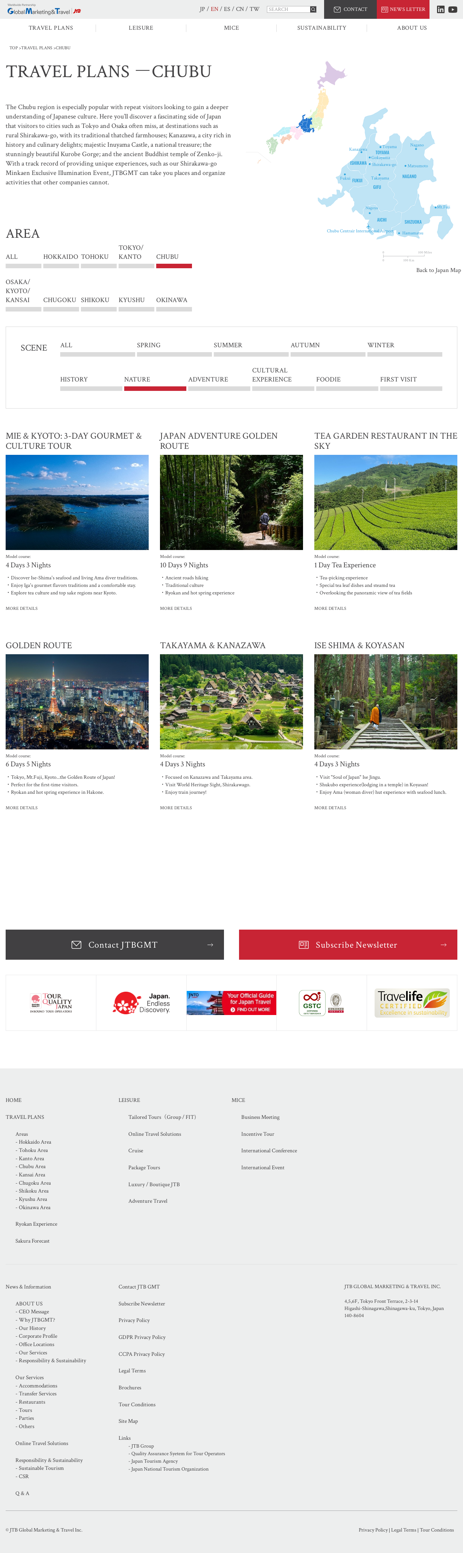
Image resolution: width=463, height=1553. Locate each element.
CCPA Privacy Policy (142, 1354)
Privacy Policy (134, 1320)
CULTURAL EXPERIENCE (272, 375)
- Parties (24, 1418)
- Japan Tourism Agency (153, 1461)
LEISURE (141, 28)
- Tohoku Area (31, 1150)
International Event (263, 1167)
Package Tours (144, 1167)
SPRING (149, 346)
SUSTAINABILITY (322, 28)
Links (125, 1438)
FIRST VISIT (398, 379)
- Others (24, 1426)
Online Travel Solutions (154, 1134)
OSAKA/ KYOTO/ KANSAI (18, 291)
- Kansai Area (30, 1174)
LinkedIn (441, 9)
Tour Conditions (137, 1404)
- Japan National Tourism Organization (168, 1469)
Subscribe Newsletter (357, 945)
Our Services (29, 1377)
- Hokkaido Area (33, 1142)
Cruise (135, 1150)
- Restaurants (30, 1402)
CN (240, 9)
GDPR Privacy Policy (142, 1337)
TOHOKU (95, 257)
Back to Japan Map (438, 270)
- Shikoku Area (32, 1190)
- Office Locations (34, 1344)
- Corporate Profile (36, 1336)
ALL (12, 257)
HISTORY (74, 379)
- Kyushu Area (31, 1199)
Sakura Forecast (32, 1241)
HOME (13, 1100)
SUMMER (228, 346)
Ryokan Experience (36, 1224)
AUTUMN (305, 346)
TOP (13, 48)
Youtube (452, 9)
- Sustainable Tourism (39, 1468)
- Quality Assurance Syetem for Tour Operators (176, 1453)
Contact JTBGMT (123, 945)
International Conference (269, 1150)
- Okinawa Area (32, 1207)
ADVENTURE (208, 379)
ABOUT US (412, 28)
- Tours (23, 1410)
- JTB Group (141, 1446)
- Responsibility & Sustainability (50, 1360)
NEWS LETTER (407, 9)
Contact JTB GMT (139, 1286)
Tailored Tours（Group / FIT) (162, 1117)
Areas (21, 1134)
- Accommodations (36, 1385)
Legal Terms (132, 1370)
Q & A (22, 1493)
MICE (231, 28)
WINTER (380, 346)
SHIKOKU (95, 300)
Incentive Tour (257, 1134)
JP (202, 9)
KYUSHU (132, 300)
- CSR (22, 1476)
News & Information (28, 1286)
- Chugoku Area (33, 1183)
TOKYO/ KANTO (131, 257)
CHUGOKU (59, 300)
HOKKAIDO (60, 257)
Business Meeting (260, 1117)
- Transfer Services (35, 1393)
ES (227, 9)
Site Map (128, 1421)
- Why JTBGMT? (35, 1320)
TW (255, 9)
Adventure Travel (148, 1201)
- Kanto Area (29, 1158)
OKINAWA (171, 300)
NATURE (137, 379)
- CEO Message (32, 1311)
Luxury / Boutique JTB (154, 1184)
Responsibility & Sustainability (49, 1460)
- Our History (30, 1328)
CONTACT (355, 9)
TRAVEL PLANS (51, 28)
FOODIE (328, 379)
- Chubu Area (30, 1166)
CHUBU (167, 257)
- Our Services (31, 1352)
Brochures (130, 1387)
